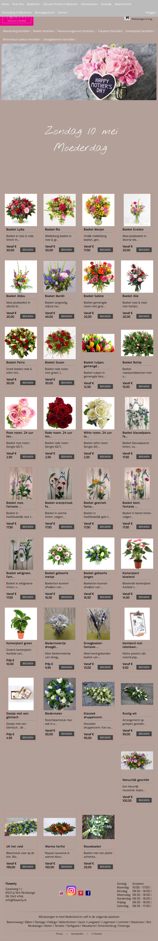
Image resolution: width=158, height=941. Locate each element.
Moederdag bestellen (16, 31)
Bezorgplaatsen (45, 12)
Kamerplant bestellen (140, 31)
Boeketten (33, 4)
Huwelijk (106, 4)
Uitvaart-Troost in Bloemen (60, 4)
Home (5, 4)
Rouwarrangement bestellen (76, 31)
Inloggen (151, 12)
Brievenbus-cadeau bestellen (21, 39)
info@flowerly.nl (16, 900)
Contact (63, 12)
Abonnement (123, 4)
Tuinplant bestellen (110, 31)
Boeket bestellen (44, 31)
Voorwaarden (89, 4)
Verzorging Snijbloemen (17, 12)
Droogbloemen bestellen (59, 39)
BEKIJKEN (28, 249)
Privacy (59, 933)
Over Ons (18, 4)
